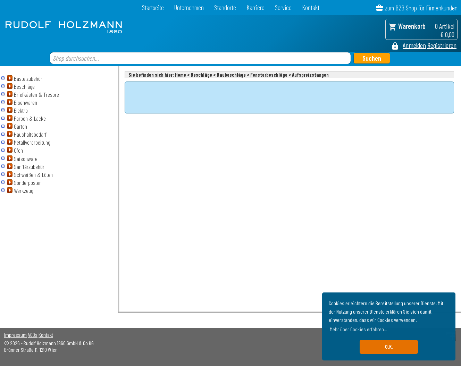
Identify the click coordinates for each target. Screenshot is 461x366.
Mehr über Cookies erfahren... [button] (358, 329)
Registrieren (441, 45)
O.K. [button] (389, 347)
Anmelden (414, 45)
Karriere (255, 7)
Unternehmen (189, 7)
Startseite (153, 7)
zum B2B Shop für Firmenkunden (421, 8)
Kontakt (310, 7)
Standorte (225, 7)
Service (283, 7)
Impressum (15, 334)
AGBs (32, 334)
